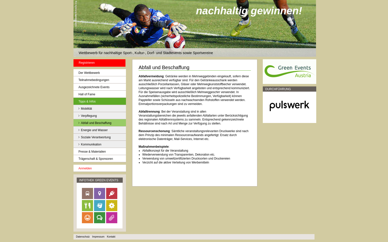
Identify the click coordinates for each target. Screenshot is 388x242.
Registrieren (87, 62)
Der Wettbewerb (89, 73)
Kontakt (111, 236)
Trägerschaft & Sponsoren (95, 159)
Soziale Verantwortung (96, 137)
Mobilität (86, 108)
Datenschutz (83, 236)
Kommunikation (91, 144)
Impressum (98, 236)
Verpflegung (89, 116)
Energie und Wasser (94, 130)
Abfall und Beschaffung (96, 123)
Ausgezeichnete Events (93, 87)
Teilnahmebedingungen (93, 80)
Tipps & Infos (87, 101)
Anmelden (85, 168)
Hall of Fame (86, 94)
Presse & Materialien (92, 151)
